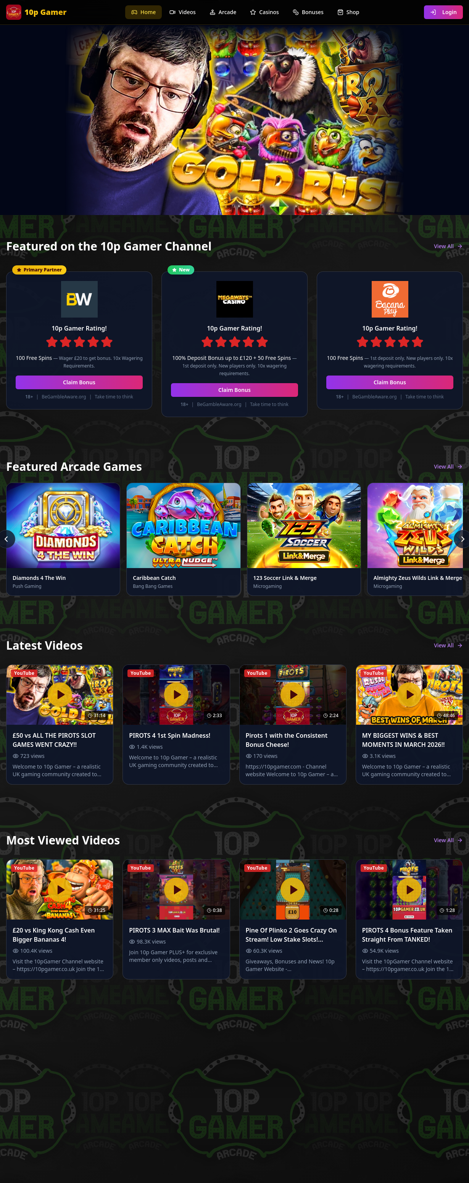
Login (443, 12)
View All (448, 246)
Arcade (223, 12)
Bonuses (308, 12)
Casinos (264, 12)
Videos (182, 12)
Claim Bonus (79, 382)
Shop (348, 12)
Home (143, 12)
